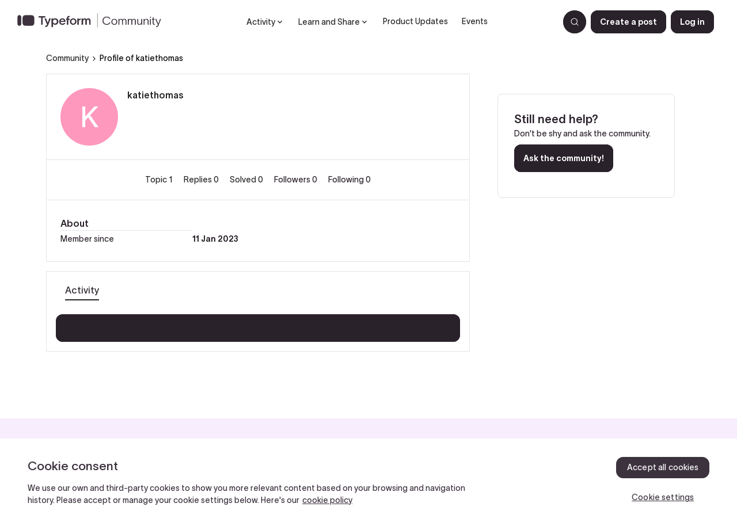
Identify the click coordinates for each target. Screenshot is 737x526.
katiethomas (155, 95)
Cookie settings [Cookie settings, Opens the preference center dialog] (663, 497)
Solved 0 (247, 179)
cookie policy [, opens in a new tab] (327, 500)
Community (67, 58)
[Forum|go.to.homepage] (93, 22)
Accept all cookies (663, 467)
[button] (628, 21)
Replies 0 (202, 179)
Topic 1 (159, 179)
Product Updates (415, 21)
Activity (82, 290)
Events (475, 21)
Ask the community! (563, 158)
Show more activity (258, 325)
